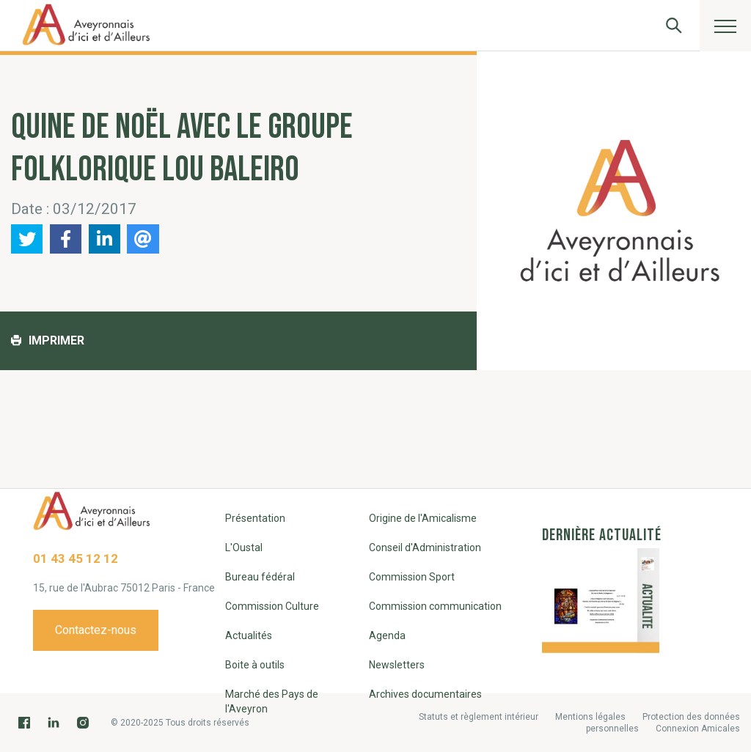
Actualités (248, 635)
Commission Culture (272, 606)
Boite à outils (255, 665)
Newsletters (397, 665)
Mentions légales (590, 717)
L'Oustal (244, 547)
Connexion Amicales (698, 728)
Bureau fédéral (260, 577)
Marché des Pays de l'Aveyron (271, 701)
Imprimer (47, 340)
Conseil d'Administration (425, 547)
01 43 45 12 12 (75, 558)
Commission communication (435, 606)
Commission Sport (412, 577)
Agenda (387, 635)
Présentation (255, 518)
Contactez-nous (95, 630)
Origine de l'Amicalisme (423, 518)
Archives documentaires (425, 694)
